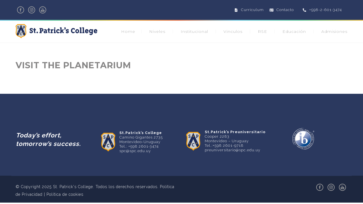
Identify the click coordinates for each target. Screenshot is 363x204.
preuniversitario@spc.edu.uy (232, 150)
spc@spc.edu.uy (135, 151)
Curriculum (252, 10)
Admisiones (334, 31)
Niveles (157, 31)
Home (128, 31)
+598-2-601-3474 (325, 10)
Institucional (194, 31)
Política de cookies (65, 194)
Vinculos (232, 31)
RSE (262, 31)
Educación (294, 31)
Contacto (285, 10)
